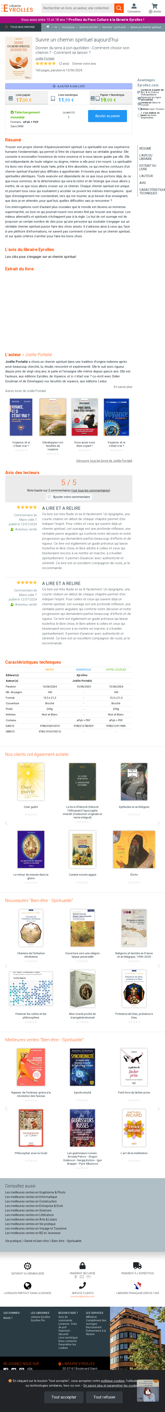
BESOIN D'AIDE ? (68, 1312)
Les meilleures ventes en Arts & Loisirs (31, 1219)
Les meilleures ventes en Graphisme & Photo (35, 1192)
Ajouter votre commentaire (69, 497)
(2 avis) (64, 63)
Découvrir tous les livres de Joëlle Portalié (104, 460)
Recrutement (94, 1327)
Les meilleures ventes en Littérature (29, 1215)
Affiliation (91, 1317)
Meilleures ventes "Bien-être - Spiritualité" (44, 1039)
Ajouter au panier (107, 116)
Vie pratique (13, 1241)
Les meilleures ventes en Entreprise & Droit (34, 1206)
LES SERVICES (94, 1312)
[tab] (26, 98)
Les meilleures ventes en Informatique (31, 1197)
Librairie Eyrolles (40, 1317)
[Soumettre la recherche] (119, 8)
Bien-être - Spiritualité (66, 1241)
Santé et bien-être (36, 1241)
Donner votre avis (84, 63)
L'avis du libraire (145, 157)
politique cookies (113, 1381)
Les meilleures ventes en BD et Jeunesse (33, 1233)
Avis (142, 183)
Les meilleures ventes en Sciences (28, 1210)
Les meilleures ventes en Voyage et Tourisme (36, 1228)
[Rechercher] (78, 8)
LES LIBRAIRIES (40, 1312)
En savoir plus (123, 387)
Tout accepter (63, 1397)
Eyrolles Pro (38, 1320)
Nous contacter (67, 1341)
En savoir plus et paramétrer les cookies (111, 1385)
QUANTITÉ (69, 112)
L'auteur (146, 176)
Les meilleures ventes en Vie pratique (30, 1224)
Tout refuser (104, 1397)
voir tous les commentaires (90, 490)
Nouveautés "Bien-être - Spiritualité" (39, 900)
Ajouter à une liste (69, 86)
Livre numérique (68, 1337)
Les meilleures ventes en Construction (31, 1201)
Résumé (145, 148)
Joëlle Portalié (44, 58)
